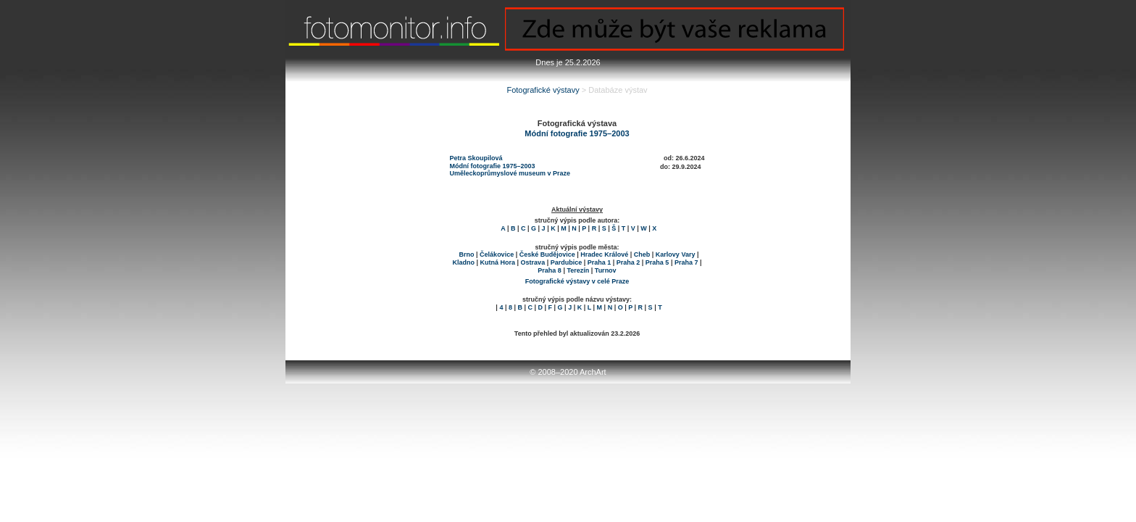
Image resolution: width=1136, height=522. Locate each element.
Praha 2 (628, 262)
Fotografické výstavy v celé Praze (577, 281)
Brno (467, 254)
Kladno (464, 262)
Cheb (642, 254)
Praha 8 (549, 270)
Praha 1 (599, 262)
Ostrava (533, 262)
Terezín (578, 270)
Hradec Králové (604, 254)
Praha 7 (686, 262)
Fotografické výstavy (542, 90)
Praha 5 (657, 262)
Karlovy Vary (676, 254)
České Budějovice (547, 254)
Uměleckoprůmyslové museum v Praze (510, 173)
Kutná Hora (498, 262)
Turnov (606, 270)
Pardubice (566, 262)
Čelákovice (497, 254)
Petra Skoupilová (476, 158)
